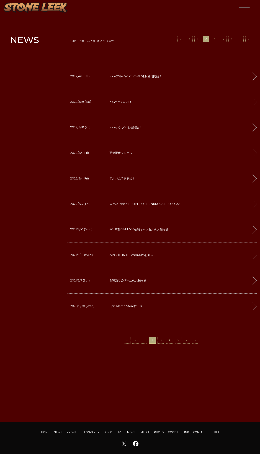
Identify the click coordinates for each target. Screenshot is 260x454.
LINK (185, 432)
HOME (45, 432)
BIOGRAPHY (91, 432)
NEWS (58, 432)
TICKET (214, 432)
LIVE (120, 432)
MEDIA (145, 432)
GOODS (173, 432)
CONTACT (199, 432)
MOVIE (131, 432)
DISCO (108, 432)
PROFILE (73, 432)
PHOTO (159, 432)
